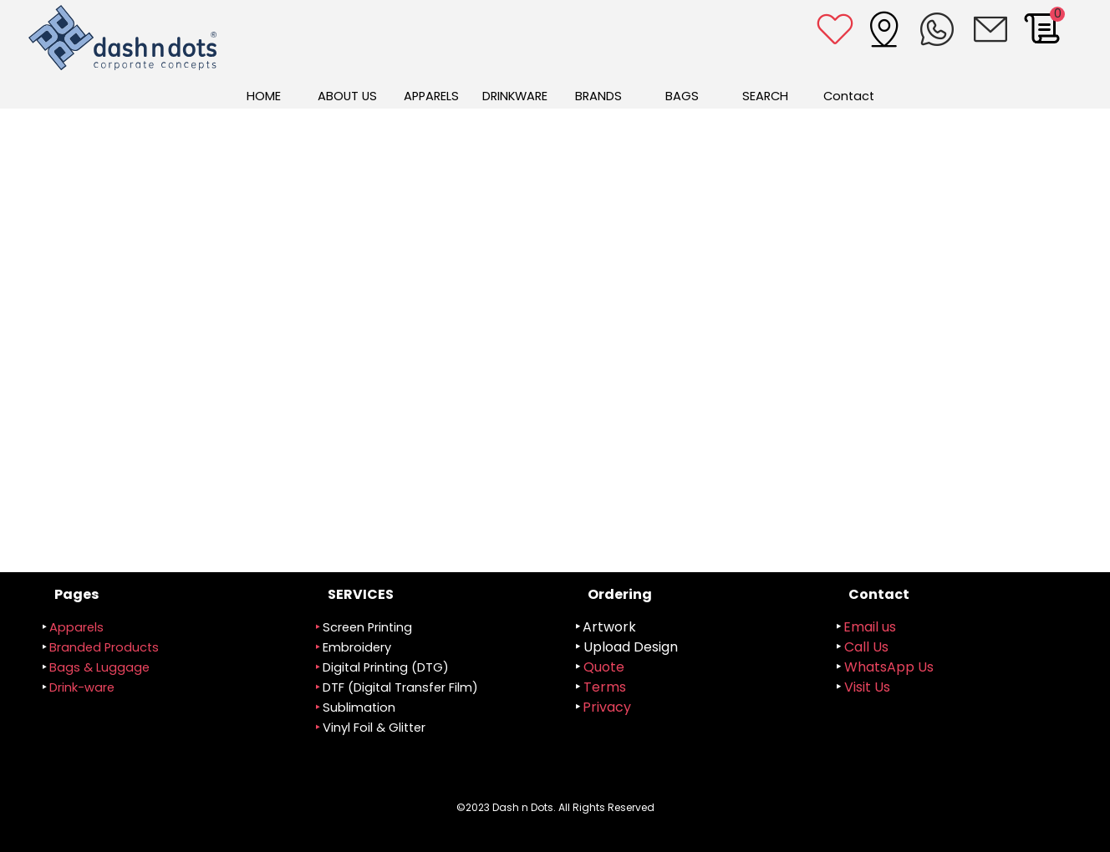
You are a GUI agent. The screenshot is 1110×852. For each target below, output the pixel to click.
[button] (990, 29)
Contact (848, 96)
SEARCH (765, 96)
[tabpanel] (432, 671)
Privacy (607, 707)
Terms (604, 687)
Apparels (76, 627)
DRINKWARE (514, 96)
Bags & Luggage (99, 667)
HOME (264, 96)
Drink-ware (82, 687)
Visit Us (867, 687)
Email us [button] (869, 626)
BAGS (682, 96)
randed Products (104, 647)
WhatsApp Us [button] (889, 667)
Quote (603, 667)
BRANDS (598, 96)
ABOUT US (347, 96)
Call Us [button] (866, 647)
